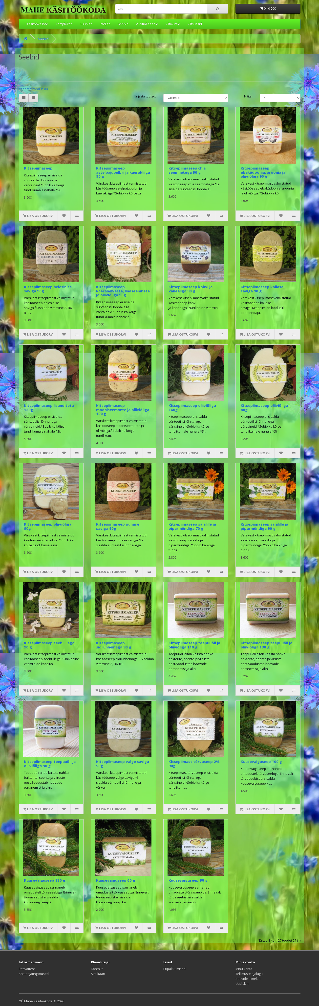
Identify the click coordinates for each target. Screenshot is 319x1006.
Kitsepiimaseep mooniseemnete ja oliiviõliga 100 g (122, 409)
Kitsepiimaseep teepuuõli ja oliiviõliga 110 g (194, 644)
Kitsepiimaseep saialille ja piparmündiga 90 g (264, 526)
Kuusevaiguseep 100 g (261, 761)
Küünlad (86, 24)
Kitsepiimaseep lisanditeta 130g (49, 407)
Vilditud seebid (147, 24)
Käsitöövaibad (37, 24)
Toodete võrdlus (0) (33, 89)
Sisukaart (98, 973)
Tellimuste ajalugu (249, 973)
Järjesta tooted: (145, 96)
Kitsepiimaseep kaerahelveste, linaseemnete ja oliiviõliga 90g (123, 290)
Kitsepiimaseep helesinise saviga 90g (48, 288)
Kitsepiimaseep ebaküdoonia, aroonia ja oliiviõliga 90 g (263, 172)
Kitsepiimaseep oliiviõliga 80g (264, 407)
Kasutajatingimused (34, 973)
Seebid (123, 24)
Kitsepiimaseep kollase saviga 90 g (262, 288)
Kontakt (97, 969)
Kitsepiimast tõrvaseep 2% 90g (194, 763)
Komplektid (64, 24)
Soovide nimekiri (247, 978)
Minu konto (243, 969)
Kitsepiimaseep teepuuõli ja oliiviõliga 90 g (50, 763)
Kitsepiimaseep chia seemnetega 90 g (187, 170)
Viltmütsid (173, 24)
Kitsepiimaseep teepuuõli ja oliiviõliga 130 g (266, 644)
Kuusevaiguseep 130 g (44, 880)
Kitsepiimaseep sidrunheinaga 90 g (113, 644)
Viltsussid (195, 24)
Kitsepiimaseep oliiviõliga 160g (192, 407)
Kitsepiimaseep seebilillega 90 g (49, 644)
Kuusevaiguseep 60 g (115, 880)
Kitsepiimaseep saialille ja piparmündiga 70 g (192, 526)
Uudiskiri (242, 983)
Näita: (248, 96)
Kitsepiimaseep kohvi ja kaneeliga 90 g (191, 288)
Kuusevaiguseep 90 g (188, 880)
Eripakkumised (174, 969)
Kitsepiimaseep (38, 168)
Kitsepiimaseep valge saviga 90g (122, 763)
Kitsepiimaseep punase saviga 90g (117, 526)
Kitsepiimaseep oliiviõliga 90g (47, 526)
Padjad (105, 24)
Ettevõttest (27, 969)
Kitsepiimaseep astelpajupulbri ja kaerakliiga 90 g (123, 172)
